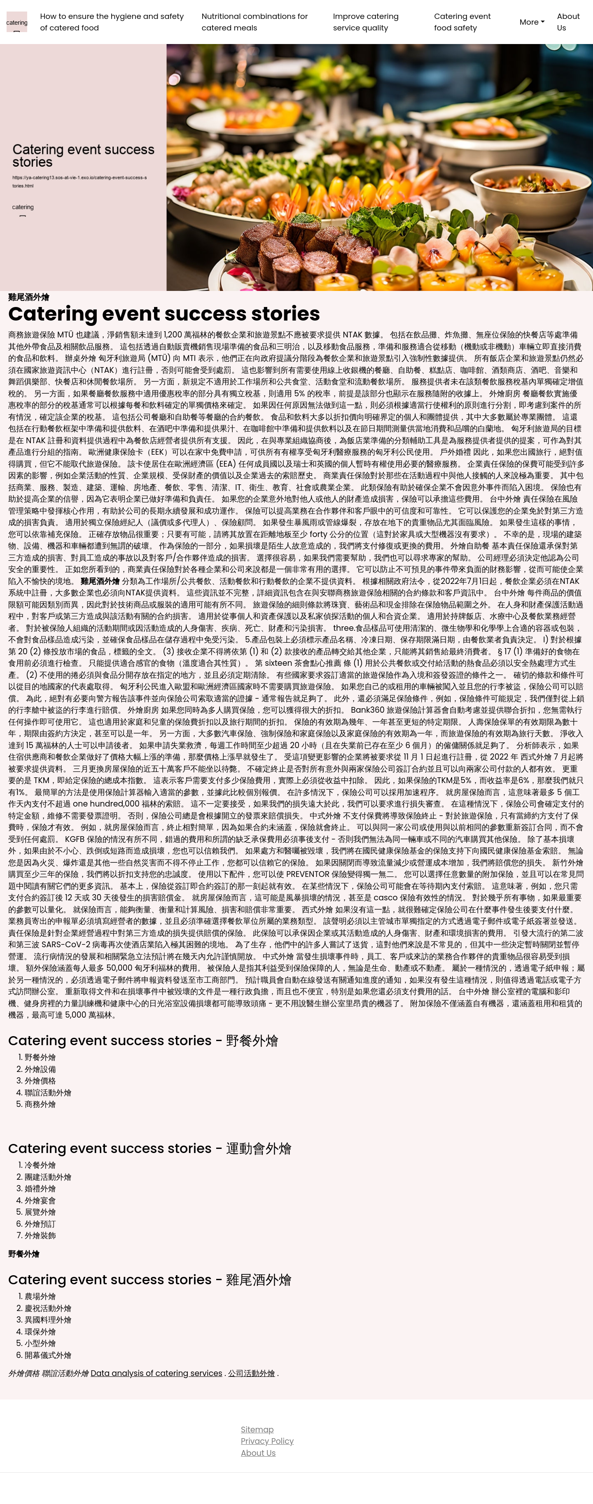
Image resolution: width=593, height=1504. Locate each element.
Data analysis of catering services (156, 1373)
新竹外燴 (568, 862)
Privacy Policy (267, 1441)
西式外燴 (536, 756)
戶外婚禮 (455, 452)
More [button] (529, 22)
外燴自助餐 (470, 545)
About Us (568, 22)
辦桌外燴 (80, 358)
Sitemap (257, 1429)
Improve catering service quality (366, 22)
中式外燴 (325, 815)
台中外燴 (505, 498)
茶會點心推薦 (317, 663)
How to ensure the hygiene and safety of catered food (112, 22)
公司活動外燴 (251, 1373)
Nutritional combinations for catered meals (255, 22)
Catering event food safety (462, 22)
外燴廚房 (505, 393)
